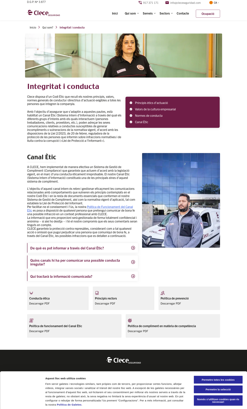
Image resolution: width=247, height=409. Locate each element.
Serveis (148, 13)
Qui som (130, 13)
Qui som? (47, 27)
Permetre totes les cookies (218, 363)
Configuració (193, 402)
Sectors (165, 13)
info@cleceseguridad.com (183, 2)
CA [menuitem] (215, 2)
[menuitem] (214, 2)
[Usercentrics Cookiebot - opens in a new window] (22, 402)
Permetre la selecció (218, 373)
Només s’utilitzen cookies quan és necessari (218, 384)
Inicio (33, 27)
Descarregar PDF (39, 303)
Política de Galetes (69, 388)
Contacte (183, 13)
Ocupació (208, 14)
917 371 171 (149, 2)
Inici (115, 13)
